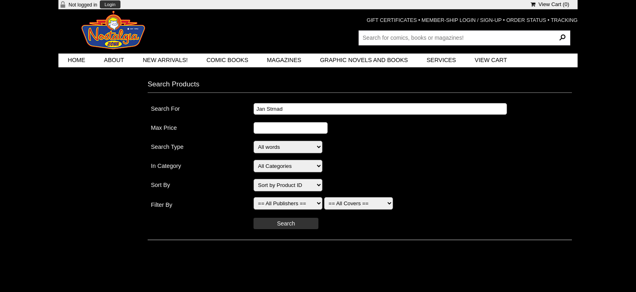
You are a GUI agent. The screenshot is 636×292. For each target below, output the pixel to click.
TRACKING (564, 20)
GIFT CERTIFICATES (392, 20)
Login (110, 4)
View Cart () (550, 4)
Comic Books (227, 60)
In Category (166, 166)
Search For (165, 108)
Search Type (167, 147)
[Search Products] (464, 38)
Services (441, 60)
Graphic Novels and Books (364, 60)
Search (286, 223)
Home (76, 60)
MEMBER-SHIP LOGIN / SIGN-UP (461, 20)
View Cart (491, 60)
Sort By (160, 185)
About (114, 60)
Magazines (284, 60)
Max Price (164, 128)
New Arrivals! (165, 60)
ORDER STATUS (526, 20)
